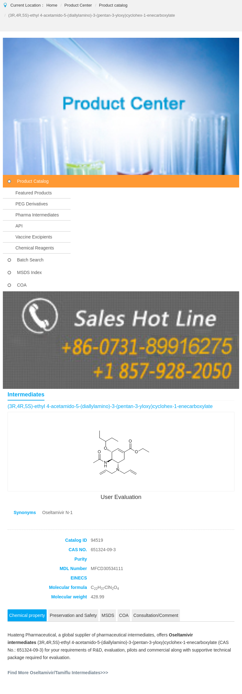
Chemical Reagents (34, 247)
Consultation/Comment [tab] (155, 615)
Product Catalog (33, 181)
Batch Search (30, 259)
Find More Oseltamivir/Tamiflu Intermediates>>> (58, 672)
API (19, 225)
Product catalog (113, 5)
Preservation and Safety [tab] (73, 615)
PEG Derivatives (31, 203)
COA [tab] (124, 615)
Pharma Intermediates (37, 214)
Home (51, 5)
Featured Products (33, 192)
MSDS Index (29, 272)
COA (21, 285)
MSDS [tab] (107, 615)
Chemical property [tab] (27, 615)
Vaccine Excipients (33, 236)
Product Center (78, 5)
